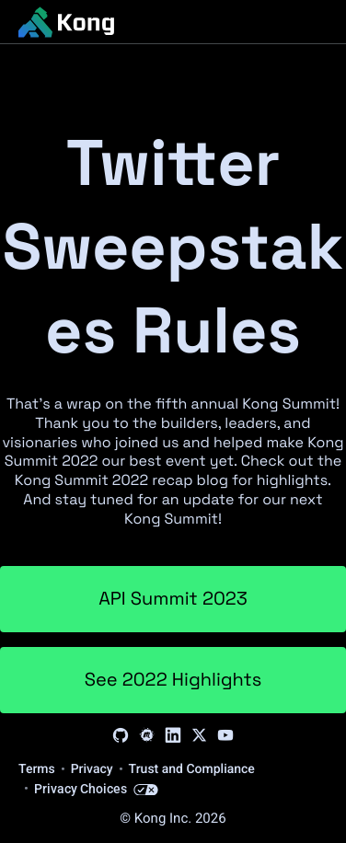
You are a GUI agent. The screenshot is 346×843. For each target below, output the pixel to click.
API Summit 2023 (173, 598)
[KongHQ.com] (66, 21)
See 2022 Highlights (173, 679)
